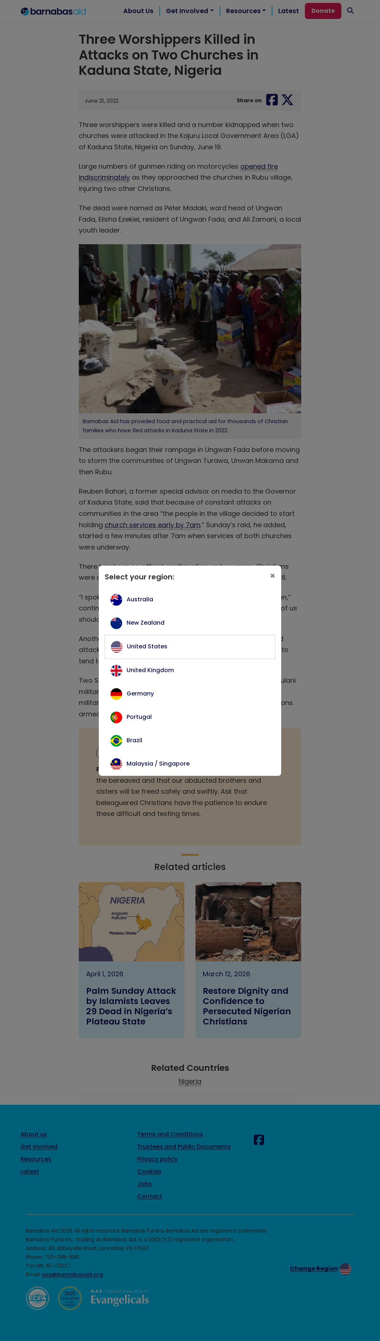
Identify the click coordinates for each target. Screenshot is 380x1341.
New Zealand (145, 622)
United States (147, 646)
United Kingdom (150, 670)
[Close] (272, 576)
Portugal (139, 717)
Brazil (134, 740)
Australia (140, 599)
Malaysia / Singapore (158, 763)
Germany (140, 693)
